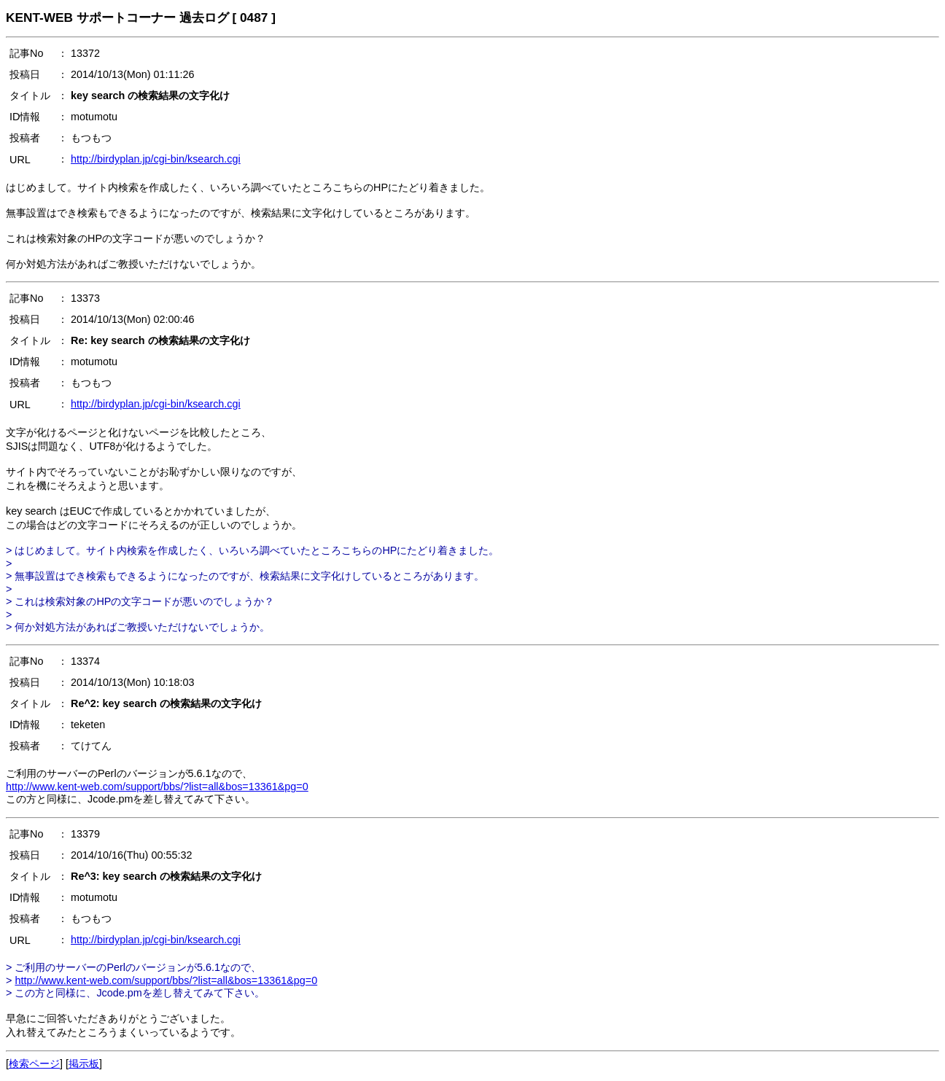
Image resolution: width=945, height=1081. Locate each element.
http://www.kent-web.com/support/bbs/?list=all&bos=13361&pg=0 (157, 786)
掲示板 (84, 1063)
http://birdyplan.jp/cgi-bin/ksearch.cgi (156, 159)
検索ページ (34, 1063)
